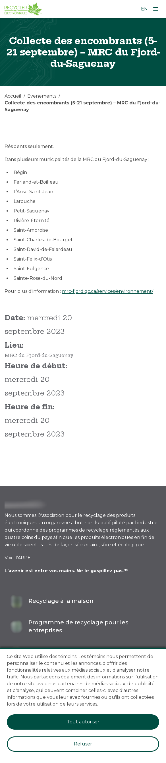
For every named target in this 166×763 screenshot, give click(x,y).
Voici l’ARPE (18, 557)
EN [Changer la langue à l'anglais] (144, 9)
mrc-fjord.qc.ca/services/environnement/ (107, 291)
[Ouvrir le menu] (155, 9)
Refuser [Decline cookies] (83, 744)
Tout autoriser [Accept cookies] (83, 722)
